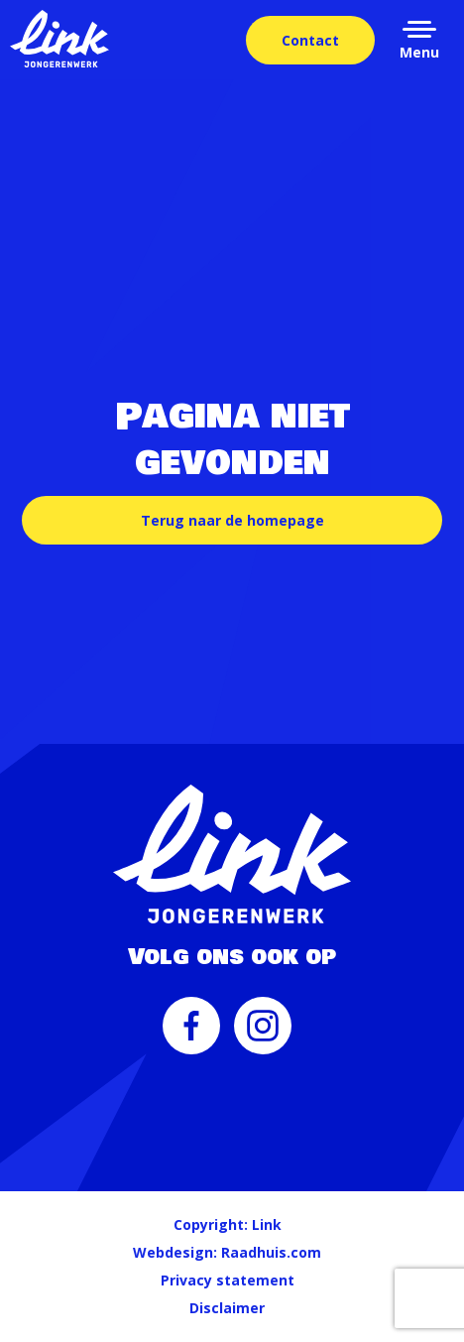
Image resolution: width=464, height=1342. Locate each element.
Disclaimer (227, 1307)
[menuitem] (191, 1035)
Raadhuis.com (271, 1252)
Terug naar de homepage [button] (232, 520)
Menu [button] (419, 52)
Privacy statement (227, 1280)
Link (267, 1224)
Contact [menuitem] (310, 40)
